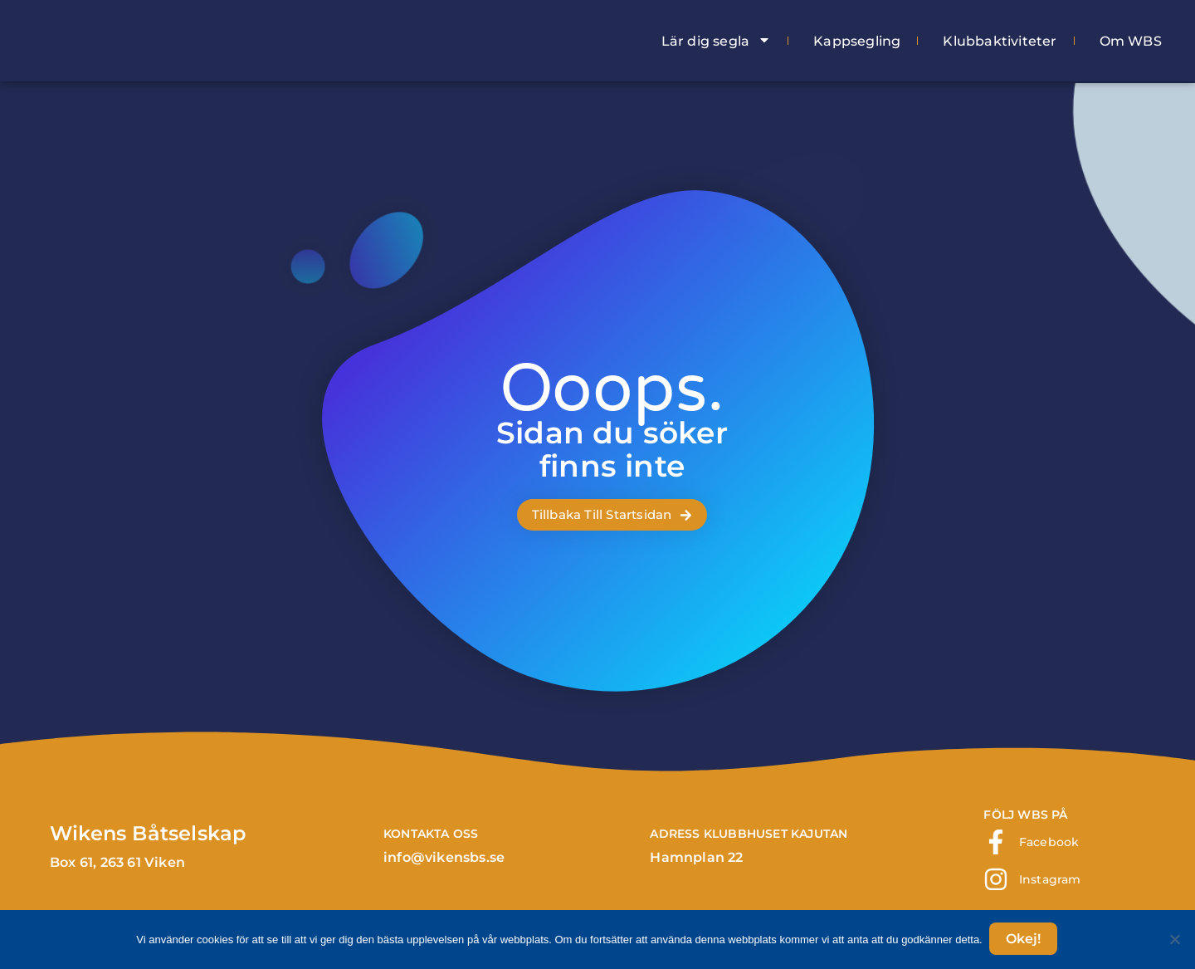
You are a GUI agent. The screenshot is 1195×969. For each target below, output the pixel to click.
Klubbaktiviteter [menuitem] (999, 41)
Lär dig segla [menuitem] (716, 41)
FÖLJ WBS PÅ (1025, 814)
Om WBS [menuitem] (1131, 41)
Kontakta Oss (430, 833)
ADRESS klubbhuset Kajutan (748, 833)
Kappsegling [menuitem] (856, 41)
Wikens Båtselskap (148, 833)
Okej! (1024, 940)
